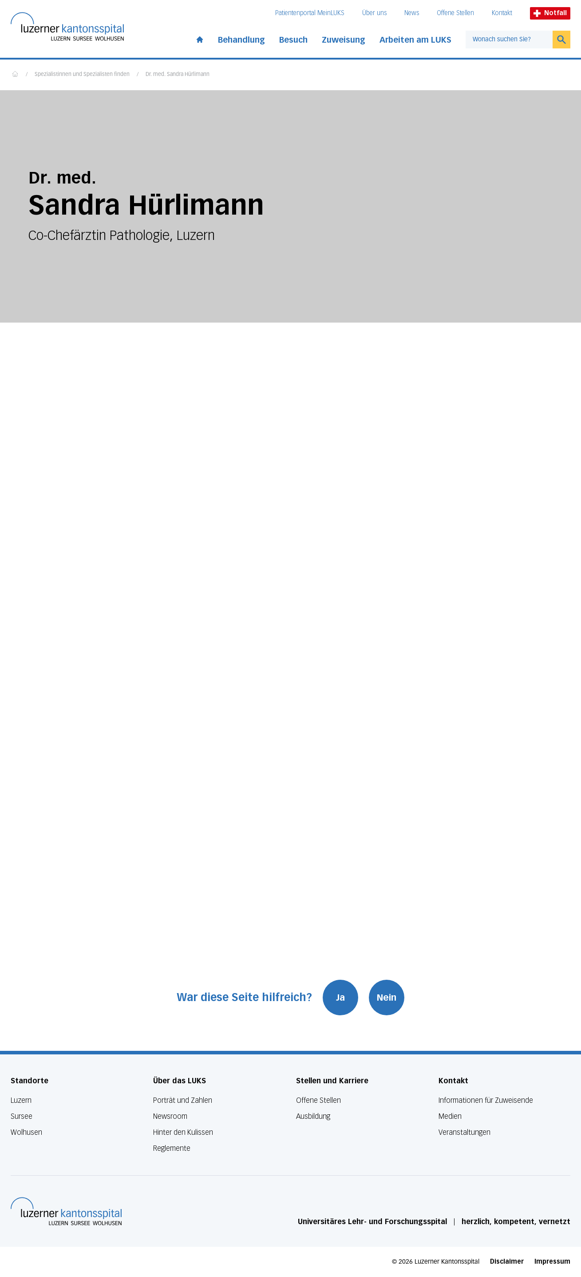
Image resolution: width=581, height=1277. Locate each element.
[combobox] (509, 39)
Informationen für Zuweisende (486, 1100)
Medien (450, 1116)
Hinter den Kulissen (183, 1132)
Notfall (550, 13)
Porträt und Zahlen (182, 1100)
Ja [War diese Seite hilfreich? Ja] (340, 997)
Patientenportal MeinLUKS (309, 13)
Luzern (21, 1100)
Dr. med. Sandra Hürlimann (177, 74)
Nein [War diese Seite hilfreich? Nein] (386, 997)
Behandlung (241, 40)
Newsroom (170, 1116)
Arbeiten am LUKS (415, 40)
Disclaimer (507, 1261)
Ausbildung (313, 1116)
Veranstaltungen (464, 1132)
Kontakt (502, 13)
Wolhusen (26, 1132)
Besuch (293, 40)
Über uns (374, 13)
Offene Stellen (455, 13)
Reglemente (171, 1148)
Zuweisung (343, 40)
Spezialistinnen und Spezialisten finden (82, 74)
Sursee (21, 1116)
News (411, 13)
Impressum (552, 1261)
